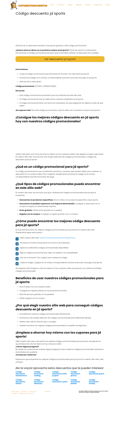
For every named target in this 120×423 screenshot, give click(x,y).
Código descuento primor (75, 374)
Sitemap (47, 391)
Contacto (60, 5)
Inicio (52, 5)
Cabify (107, 5)
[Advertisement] (60, 29)
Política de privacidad (26, 393)
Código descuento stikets (20, 382)
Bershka (88, 5)
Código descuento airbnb (75, 382)
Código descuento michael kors (21, 374)
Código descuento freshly (93, 382)
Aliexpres (79, 5)
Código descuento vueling (39, 374)
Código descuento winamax (39, 382)
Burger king (98, 5)
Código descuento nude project (59, 374)
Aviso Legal (15, 391)
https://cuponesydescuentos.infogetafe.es (57, 238)
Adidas (70, 5)
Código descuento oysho (60, 381)
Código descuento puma (96, 373)
